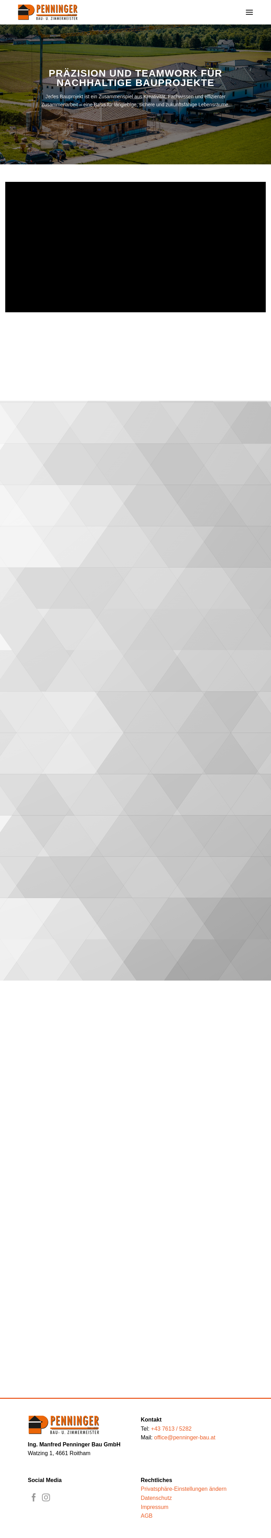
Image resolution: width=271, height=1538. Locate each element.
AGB (147, 1516)
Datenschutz (156, 1498)
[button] (249, 12)
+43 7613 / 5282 (171, 1429)
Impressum (155, 1507)
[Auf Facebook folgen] (34, 1498)
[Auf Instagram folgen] (46, 1498)
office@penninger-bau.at (184, 1437)
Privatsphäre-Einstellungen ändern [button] (184, 1489)
